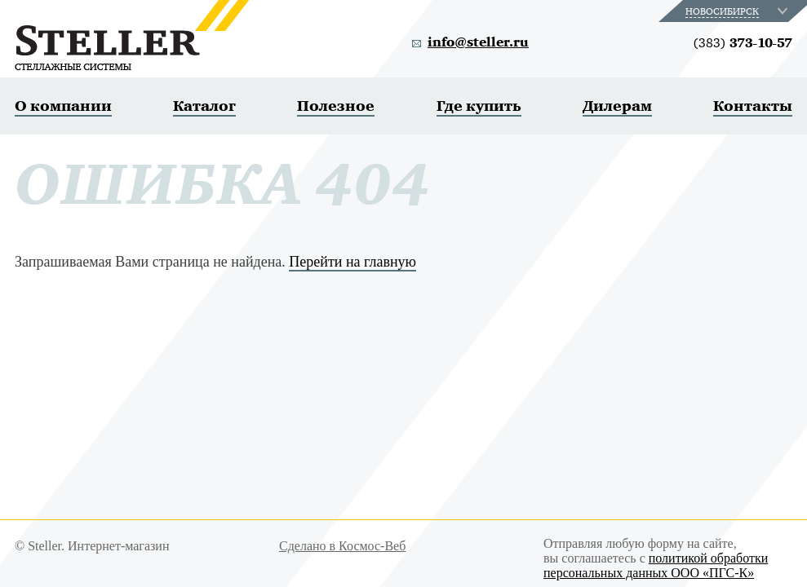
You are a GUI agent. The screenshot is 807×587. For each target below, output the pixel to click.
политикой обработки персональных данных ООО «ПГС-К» (655, 565)
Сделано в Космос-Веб (342, 546)
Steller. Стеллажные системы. (132, 35)
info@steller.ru (478, 42)
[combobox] (738, 11)
